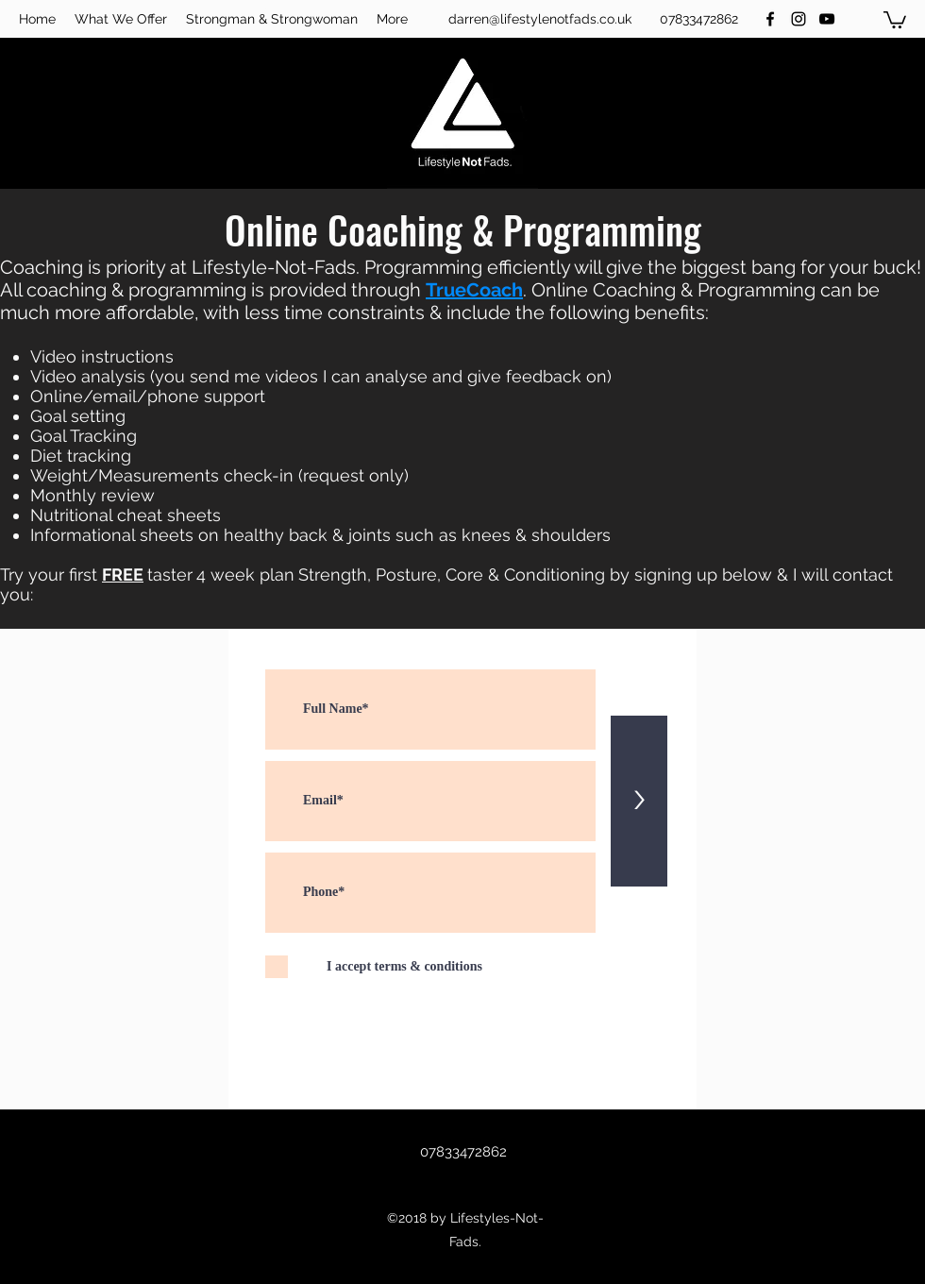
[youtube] (826, 18)
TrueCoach (474, 290)
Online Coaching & (614, 290)
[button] (894, 18)
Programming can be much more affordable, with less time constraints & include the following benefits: (440, 301)
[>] (639, 801)
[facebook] (770, 18)
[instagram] (798, 18)
